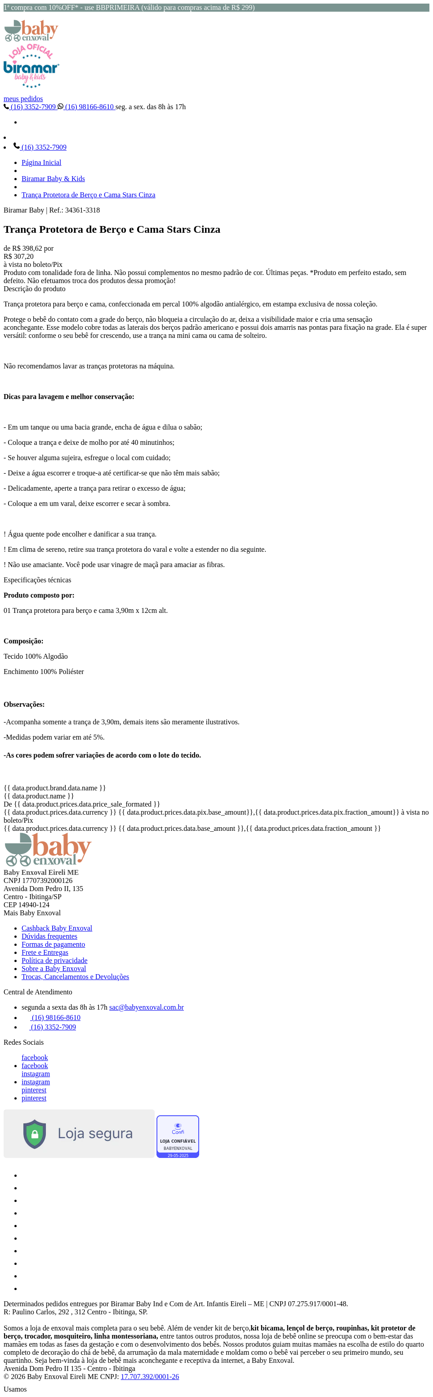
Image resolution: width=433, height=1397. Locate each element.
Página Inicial (41, 162)
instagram (36, 1074)
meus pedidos (23, 98)
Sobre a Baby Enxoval (54, 968)
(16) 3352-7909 (31, 107)
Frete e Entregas (45, 952)
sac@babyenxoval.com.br (146, 1007)
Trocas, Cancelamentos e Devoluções (75, 976)
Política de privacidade (55, 960)
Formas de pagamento (53, 944)
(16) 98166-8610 (87, 107)
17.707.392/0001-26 (150, 1376)
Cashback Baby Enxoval (57, 928)
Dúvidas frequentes (49, 936)
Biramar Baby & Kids (53, 178)
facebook (35, 1057)
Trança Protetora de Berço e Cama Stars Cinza (89, 195)
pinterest (34, 1090)
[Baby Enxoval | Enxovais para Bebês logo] (31, 39)
